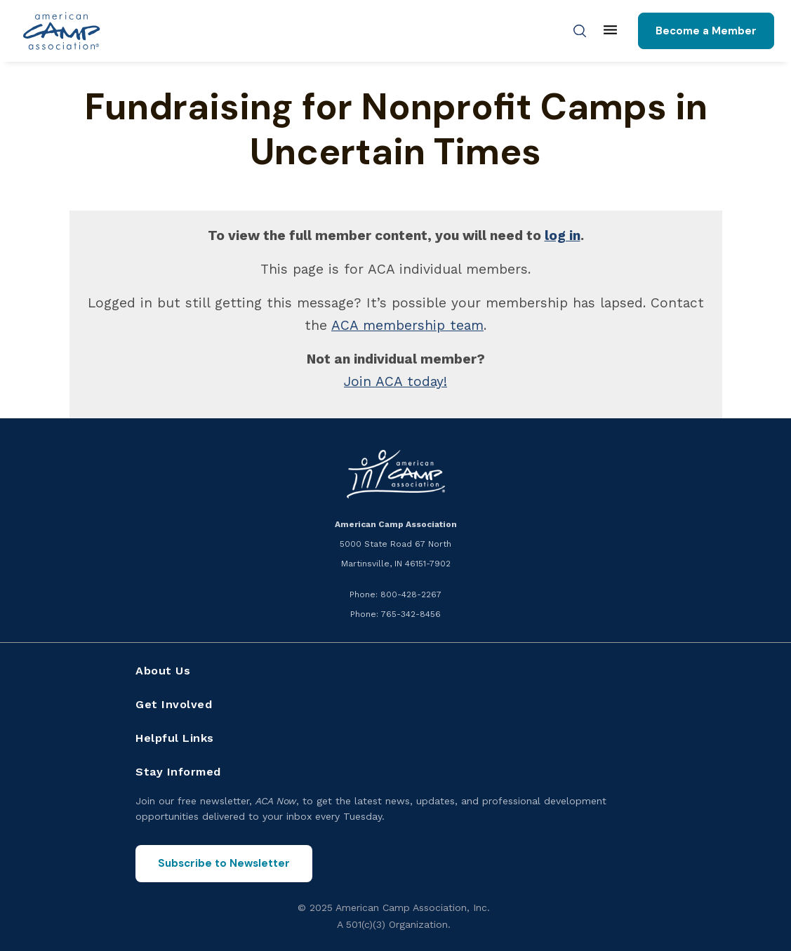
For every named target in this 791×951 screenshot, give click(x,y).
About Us (162, 670)
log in (562, 235)
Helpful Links (174, 738)
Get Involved (173, 704)
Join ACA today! (395, 381)
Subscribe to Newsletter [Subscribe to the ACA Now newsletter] (224, 863)
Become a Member (706, 31)
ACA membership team (407, 325)
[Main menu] (610, 31)
